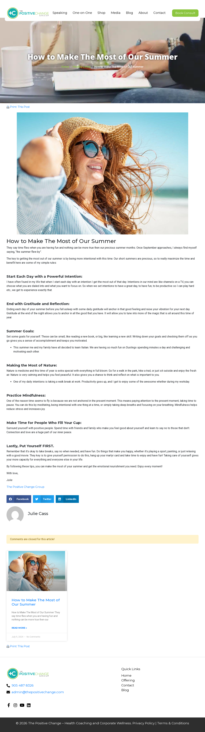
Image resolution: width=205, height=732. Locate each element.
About (142, 13)
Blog (128, 13)
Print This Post (20, 107)
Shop (100, 13)
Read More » (19, 628)
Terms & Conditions (173, 723)
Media (114, 13)
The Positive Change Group (25, 487)
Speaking (58, 13)
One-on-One (81, 13)
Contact (158, 13)
